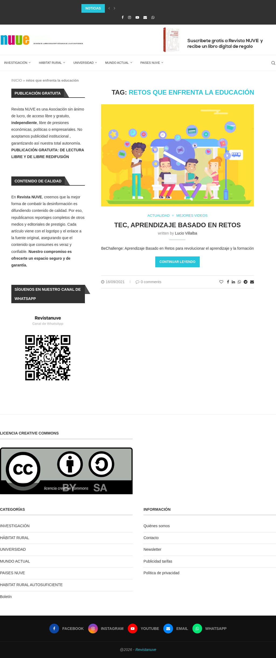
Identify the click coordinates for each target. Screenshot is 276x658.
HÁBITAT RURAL (50, 62)
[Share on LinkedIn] (233, 282)
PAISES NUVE (150, 62)
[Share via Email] (252, 282)
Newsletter (152, 549)
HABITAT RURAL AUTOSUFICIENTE (31, 585)
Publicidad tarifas (157, 561)
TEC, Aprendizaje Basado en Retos (177, 225)
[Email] (145, 17)
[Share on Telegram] (245, 282)
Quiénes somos (156, 526)
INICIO (16, 80)
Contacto (150, 538)
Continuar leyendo (177, 262)
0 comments (148, 282)
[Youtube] (137, 17)
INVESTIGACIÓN (15, 62)
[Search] (273, 63)
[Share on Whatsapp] (239, 282)
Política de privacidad (161, 573)
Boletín (6, 596)
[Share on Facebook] (228, 282)
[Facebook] (122, 17)
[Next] (114, 8)
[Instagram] (129, 17)
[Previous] (109, 8)
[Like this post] (221, 282)
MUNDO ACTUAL (117, 62)
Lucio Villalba (186, 233)
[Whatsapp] (152, 17)
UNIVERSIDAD (83, 62)
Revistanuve (145, 649)
